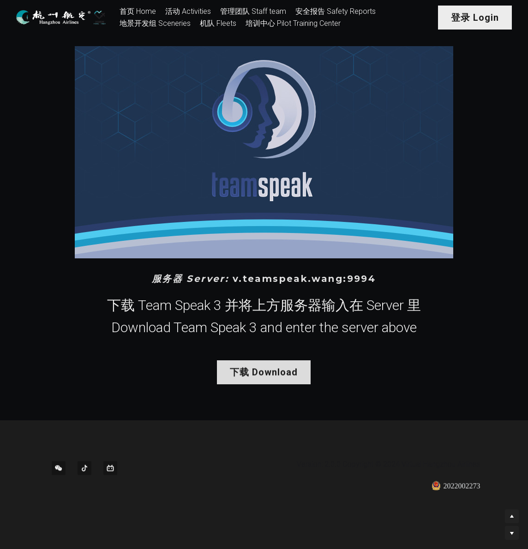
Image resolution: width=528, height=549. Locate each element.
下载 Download (264, 374)
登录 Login (475, 17)
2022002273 (456, 488)
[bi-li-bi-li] (110, 470)
